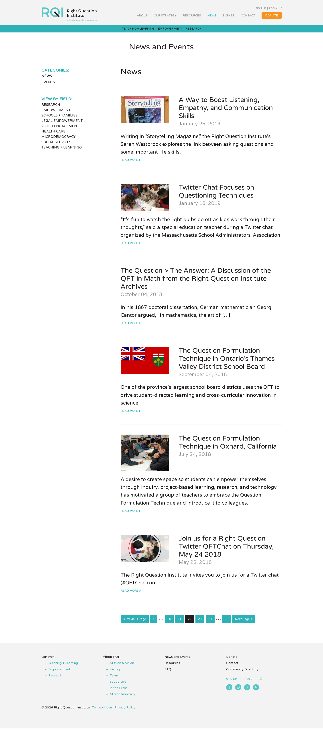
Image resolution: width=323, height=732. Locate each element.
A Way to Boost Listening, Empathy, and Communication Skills (226, 112)
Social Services (56, 146)
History (115, 673)
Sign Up (249, 8)
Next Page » (243, 624)
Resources (172, 666)
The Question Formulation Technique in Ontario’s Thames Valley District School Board (227, 363)
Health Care (53, 136)
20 (170, 623)
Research (50, 109)
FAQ (168, 673)
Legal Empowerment (62, 125)
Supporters (118, 685)
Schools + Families (59, 120)
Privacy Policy (124, 711)
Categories (54, 74)
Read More (129, 164)
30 (228, 623)
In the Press (118, 691)
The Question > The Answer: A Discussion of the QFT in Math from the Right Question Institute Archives (196, 283)
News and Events (177, 660)
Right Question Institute (69, 13)
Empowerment (56, 114)
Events (48, 87)
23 (201, 623)
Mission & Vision (122, 666)
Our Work (48, 660)
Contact (232, 666)
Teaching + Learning (61, 152)
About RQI (111, 660)
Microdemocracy (58, 141)
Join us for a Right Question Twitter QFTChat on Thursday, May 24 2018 (226, 551)
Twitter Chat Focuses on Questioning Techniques (216, 196)
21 (180, 623)
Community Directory (242, 673)
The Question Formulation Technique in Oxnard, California (228, 447)
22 (191, 623)
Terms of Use (102, 711)
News (46, 80)
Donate (231, 660)
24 (211, 623)
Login (267, 8)
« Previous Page (134, 624)
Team (114, 679)
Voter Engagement (60, 130)
